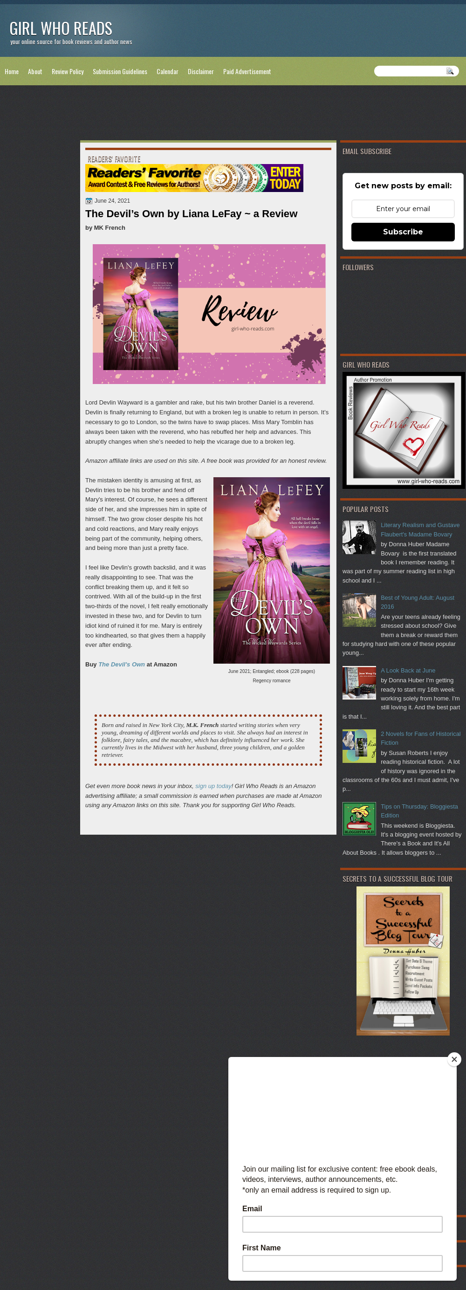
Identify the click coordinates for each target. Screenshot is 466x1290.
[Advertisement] (233, 115)
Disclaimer (201, 71)
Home (12, 71)
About (35, 71)
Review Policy (67, 71)
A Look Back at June (408, 670)
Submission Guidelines (120, 71)
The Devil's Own (121, 664)
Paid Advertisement (247, 71)
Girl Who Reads (60, 28)
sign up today (213, 785)
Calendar (167, 71)
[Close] (454, 1059)
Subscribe (403, 231)
